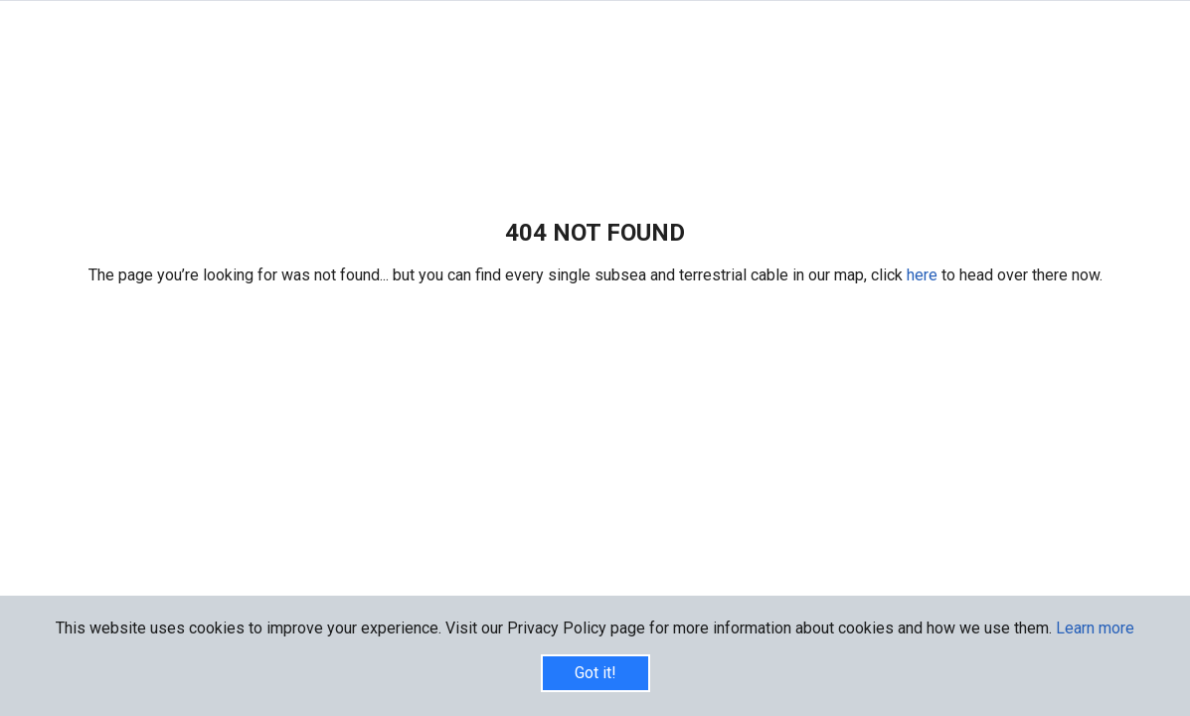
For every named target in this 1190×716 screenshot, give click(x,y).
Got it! (595, 672)
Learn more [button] (1095, 628)
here (924, 275)
